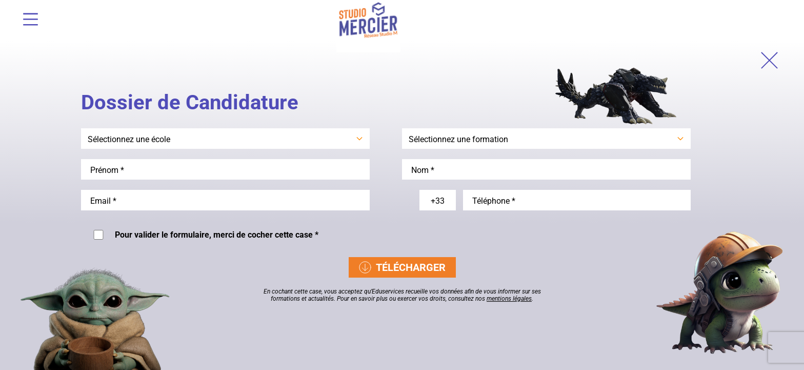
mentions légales (509, 298)
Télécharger (402, 267)
